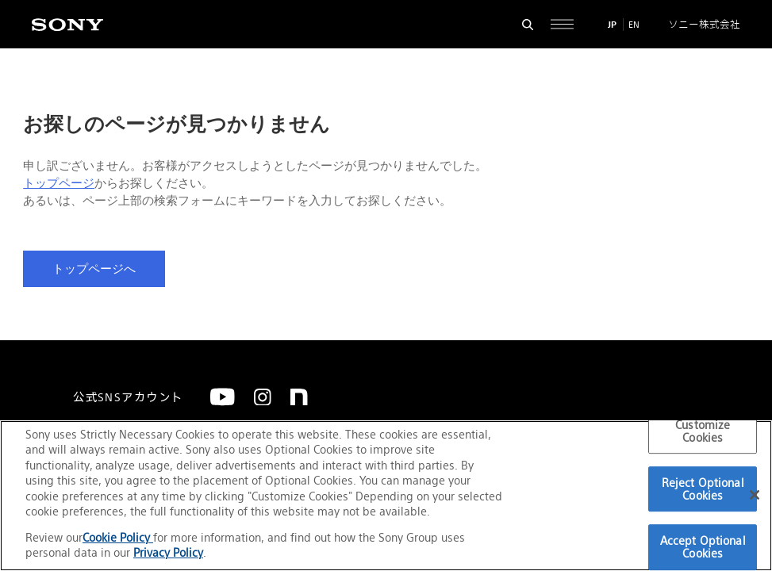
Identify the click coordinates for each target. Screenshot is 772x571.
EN (633, 24)
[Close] (754, 494)
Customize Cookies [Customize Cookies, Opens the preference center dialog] (702, 431)
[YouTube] (222, 397)
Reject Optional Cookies (703, 489)
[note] (299, 397)
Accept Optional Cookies (703, 548)
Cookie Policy (118, 537)
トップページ (58, 183)
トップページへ (94, 269)
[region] (386, 495)
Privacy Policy (168, 552)
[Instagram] (262, 397)
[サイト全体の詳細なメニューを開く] (562, 24)
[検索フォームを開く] (528, 24)
